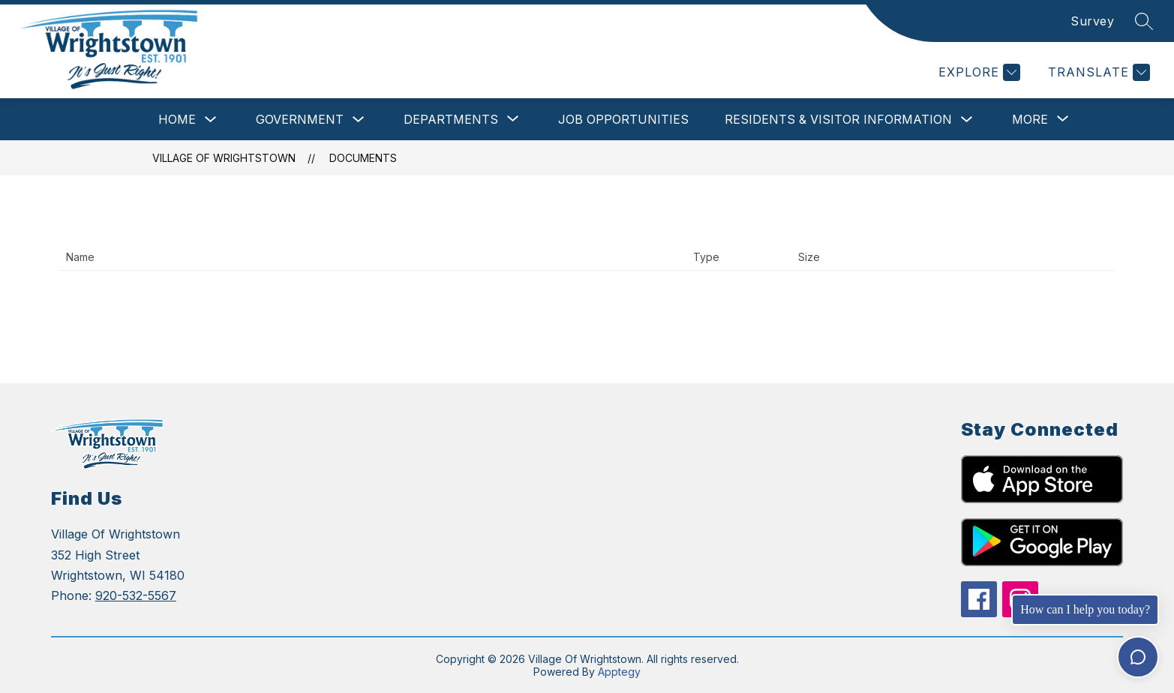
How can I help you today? (1085, 609)
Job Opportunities (623, 119)
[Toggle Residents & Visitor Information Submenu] (967, 120)
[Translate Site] (1097, 72)
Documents (363, 158)
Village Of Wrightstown (224, 158)
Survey (1092, 21)
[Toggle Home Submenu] (211, 120)
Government (300, 119)
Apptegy (619, 671)
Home (177, 119)
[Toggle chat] (1138, 657)
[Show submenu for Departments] (451, 119)
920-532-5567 (135, 595)
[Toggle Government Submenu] (359, 120)
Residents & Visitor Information (838, 119)
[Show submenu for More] (1030, 119)
